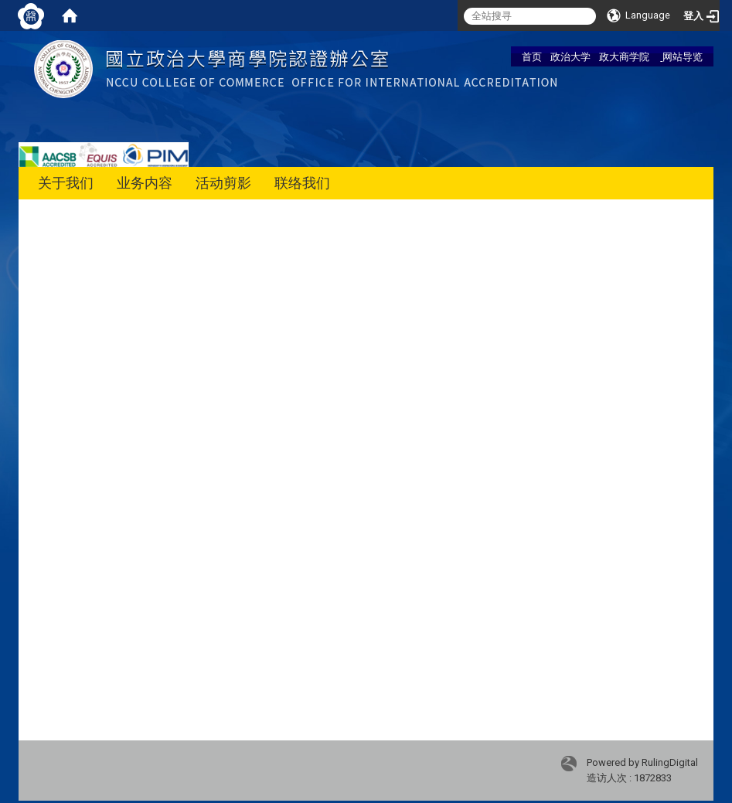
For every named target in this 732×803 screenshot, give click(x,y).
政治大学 (570, 56)
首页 (532, 56)
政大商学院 (624, 56)
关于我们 (66, 183)
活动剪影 (223, 183)
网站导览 (681, 56)
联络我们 (302, 183)
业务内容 (144, 183)
